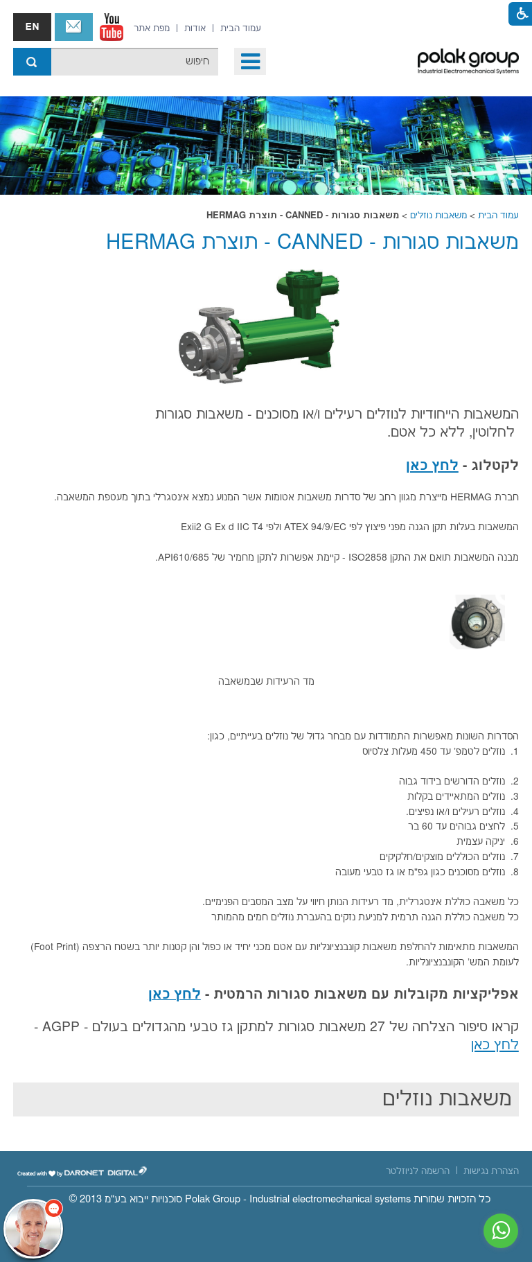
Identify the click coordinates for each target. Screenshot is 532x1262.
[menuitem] (240, 28)
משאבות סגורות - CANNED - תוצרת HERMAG (312, 243)
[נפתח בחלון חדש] (111, 27)
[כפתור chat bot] (33, 1229)
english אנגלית (32, 27)
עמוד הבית (498, 215)
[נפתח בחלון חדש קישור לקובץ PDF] (174, 995)
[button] (250, 61)
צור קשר (74, 27)
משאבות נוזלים (438, 215)
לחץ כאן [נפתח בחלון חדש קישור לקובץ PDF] (432, 466)
